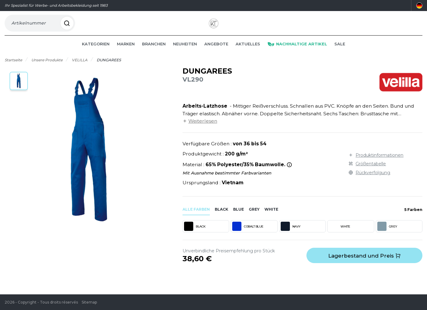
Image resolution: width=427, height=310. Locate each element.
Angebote (216, 52)
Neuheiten (185, 52)
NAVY (291, 235)
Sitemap (89, 302)
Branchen (154, 52)
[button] (19, 90)
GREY (387, 235)
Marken (126, 52)
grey (254, 218)
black (221, 218)
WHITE (339, 235)
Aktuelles (248, 52)
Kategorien (96, 52)
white (271, 218)
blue (238, 218)
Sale (339, 52)
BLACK (195, 235)
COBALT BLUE (248, 235)
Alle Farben (196, 218)
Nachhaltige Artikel (297, 52)
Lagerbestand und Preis (364, 265)
